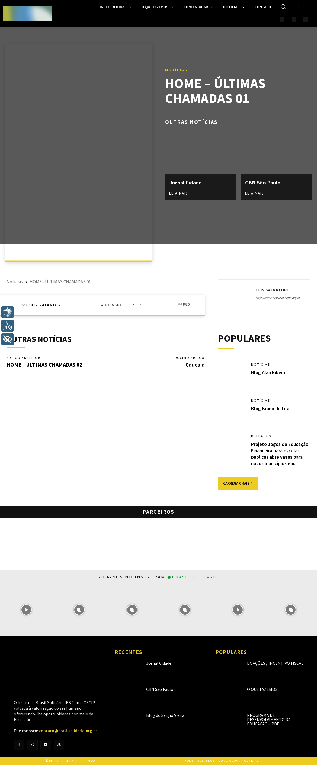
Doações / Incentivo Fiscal (275, 663)
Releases (261, 437)
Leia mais (178, 193)
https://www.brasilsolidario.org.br (277, 298)
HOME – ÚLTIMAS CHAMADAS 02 (44, 364)
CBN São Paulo (263, 182)
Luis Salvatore (46, 305)
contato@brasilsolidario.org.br (68, 731)
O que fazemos (262, 689)
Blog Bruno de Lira (270, 408)
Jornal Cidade (185, 182)
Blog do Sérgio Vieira (165, 715)
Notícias (176, 69)
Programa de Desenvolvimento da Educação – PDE (269, 719)
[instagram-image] (26, 610)
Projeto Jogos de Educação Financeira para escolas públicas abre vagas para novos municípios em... (279, 453)
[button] (283, 6)
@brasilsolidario (193, 576)
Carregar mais (237, 483)
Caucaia (195, 364)
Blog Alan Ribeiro (269, 372)
